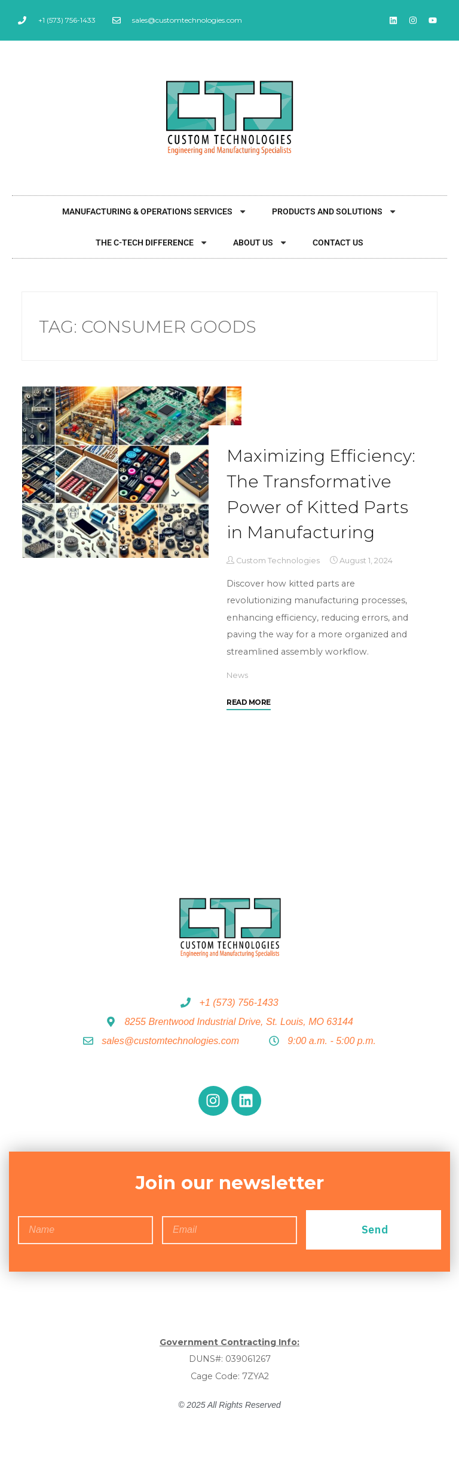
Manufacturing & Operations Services (154, 211)
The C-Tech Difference (152, 242)
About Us (260, 242)
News (237, 675)
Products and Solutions (334, 211)
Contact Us (338, 242)
